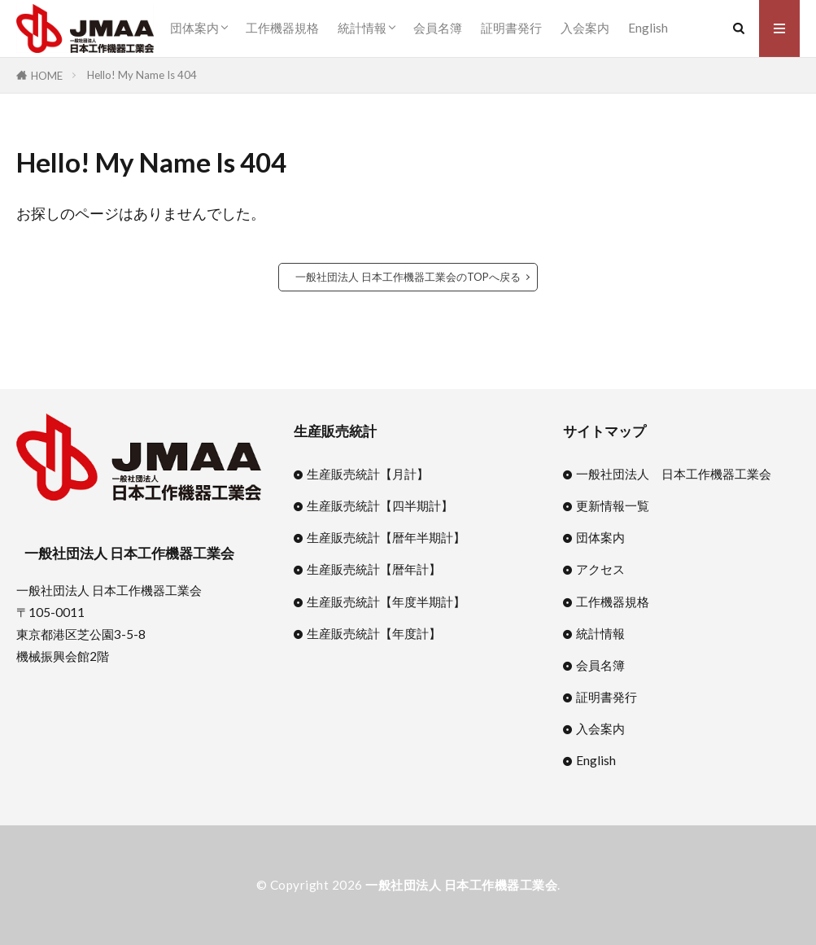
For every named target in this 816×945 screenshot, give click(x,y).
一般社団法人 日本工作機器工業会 (673, 473)
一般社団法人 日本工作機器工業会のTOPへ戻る (408, 276)
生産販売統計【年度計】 (374, 633)
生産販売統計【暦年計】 (374, 569)
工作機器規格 (282, 27)
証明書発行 (511, 27)
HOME (47, 75)
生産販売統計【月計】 (368, 473)
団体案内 (194, 27)
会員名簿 (437, 27)
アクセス (600, 569)
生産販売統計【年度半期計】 (386, 601)
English (648, 27)
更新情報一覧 (612, 505)
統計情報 (362, 27)
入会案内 (585, 27)
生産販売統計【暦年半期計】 (386, 537)
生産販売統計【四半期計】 (380, 505)
